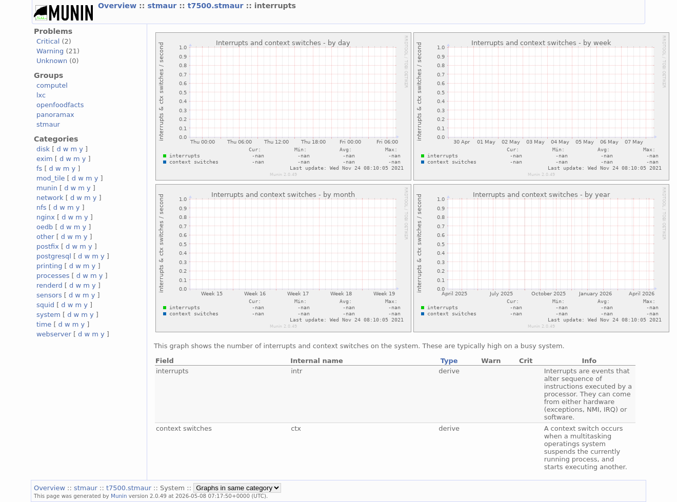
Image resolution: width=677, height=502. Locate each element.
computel (52, 85)
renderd (49, 285)
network (50, 198)
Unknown (51, 61)
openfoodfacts (60, 105)
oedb (44, 227)
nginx (45, 217)
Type (449, 361)
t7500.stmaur (217, 6)
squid (45, 305)
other (45, 236)
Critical (47, 41)
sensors (49, 295)
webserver (53, 334)
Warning (50, 51)
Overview (118, 6)
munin (46, 188)
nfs (41, 207)
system (48, 314)
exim (44, 159)
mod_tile (50, 178)
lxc (41, 95)
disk (43, 149)
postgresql (53, 256)
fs (39, 168)
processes (53, 275)
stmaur (163, 6)
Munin (119, 496)
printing (49, 266)
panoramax (55, 114)
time (43, 324)
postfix (47, 246)
